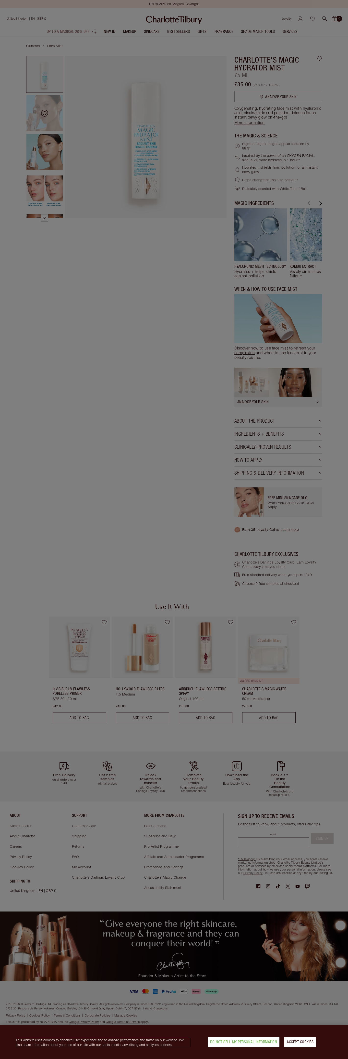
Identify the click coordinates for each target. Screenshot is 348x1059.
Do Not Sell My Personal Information (243, 1042)
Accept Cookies (300, 1042)
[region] (174, 1042)
